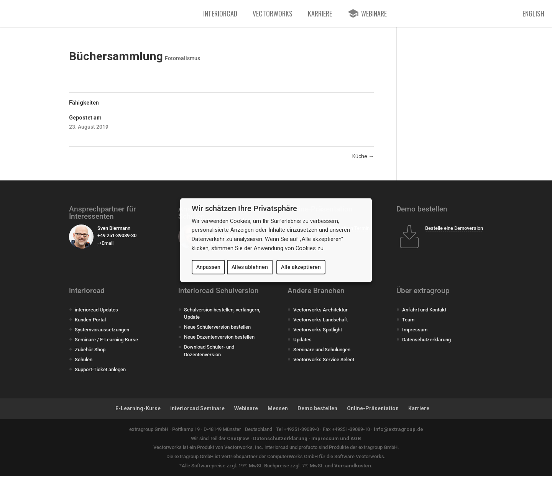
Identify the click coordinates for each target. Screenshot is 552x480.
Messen (278, 412)
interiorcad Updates (96, 313)
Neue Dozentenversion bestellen (219, 341)
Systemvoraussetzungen (102, 333)
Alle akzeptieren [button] (301, 267)
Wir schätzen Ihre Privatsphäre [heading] (244, 208)
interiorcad (220, 15)
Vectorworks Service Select (323, 363)
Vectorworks (272, 15)
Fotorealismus (182, 62)
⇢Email (105, 247)
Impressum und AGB (336, 442)
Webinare (246, 412)
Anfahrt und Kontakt (424, 313)
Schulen (83, 363)
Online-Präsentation (373, 412)
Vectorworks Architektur (320, 313)
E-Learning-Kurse (138, 412)
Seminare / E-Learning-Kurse (106, 343)
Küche (363, 160)
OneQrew (238, 442)
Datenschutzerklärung (426, 343)
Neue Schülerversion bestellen (217, 331)
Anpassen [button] (208, 267)
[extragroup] (158, 15)
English (533, 15)
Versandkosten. (353, 469)
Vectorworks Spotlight (317, 333)
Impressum (414, 333)
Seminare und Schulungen (321, 353)
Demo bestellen (317, 412)
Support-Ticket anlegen (100, 373)
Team (408, 323)
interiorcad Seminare (197, 412)
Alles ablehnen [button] (250, 267)
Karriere (320, 15)
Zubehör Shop (90, 353)
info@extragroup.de (398, 433)
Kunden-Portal (90, 323)
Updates (302, 343)
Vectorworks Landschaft (320, 323)
